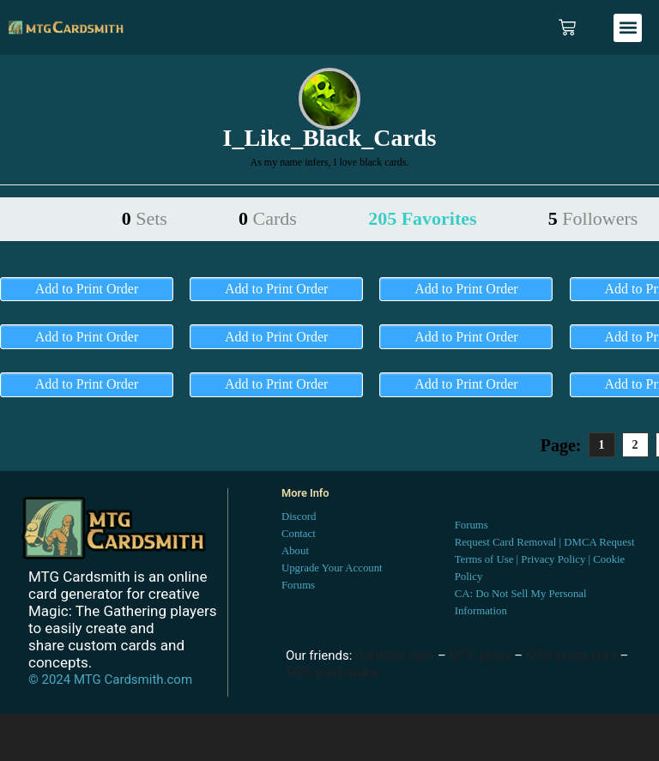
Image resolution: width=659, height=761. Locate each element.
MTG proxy (480, 655)
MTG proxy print (571, 655)
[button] (628, 28)
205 (422, 218)
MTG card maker (333, 672)
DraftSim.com (394, 655)
